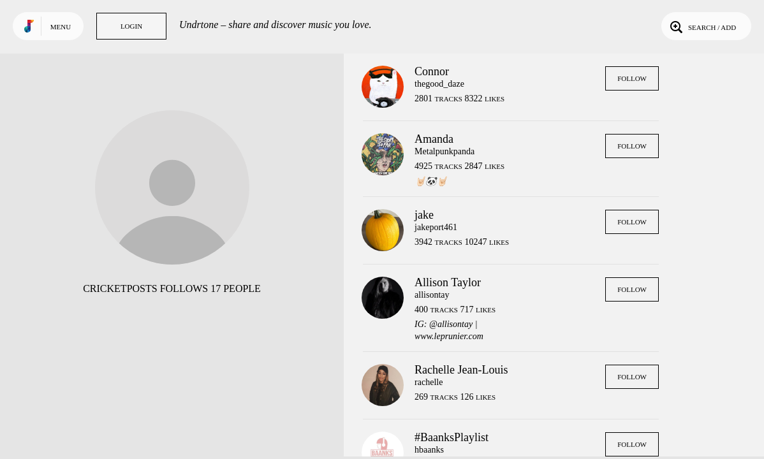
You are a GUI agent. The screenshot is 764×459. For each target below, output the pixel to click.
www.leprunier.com (449, 336)
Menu (60, 27)
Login (131, 26)
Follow (632, 78)
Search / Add (702, 26)
